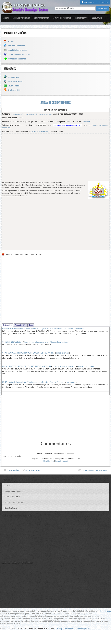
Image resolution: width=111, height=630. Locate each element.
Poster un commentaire (40, 132)
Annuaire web (97, 18)
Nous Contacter (81, 18)
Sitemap (59, 629)
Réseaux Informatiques (59, 342)
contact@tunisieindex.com (94, 470)
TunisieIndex (13, 470)
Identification (48, 461)
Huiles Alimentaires (76, 328)
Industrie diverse (62, 353)
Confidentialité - (70, 629)
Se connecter (88, 2)
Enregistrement (61, 461)
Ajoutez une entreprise (62, 18)
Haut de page (105, 611)
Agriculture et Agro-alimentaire (53, 328)
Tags (31, 325)
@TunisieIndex (32, 470)
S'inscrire (103, 2)
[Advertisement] (55, 160)
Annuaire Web (20, 325)
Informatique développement (36, 342)
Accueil (6, 18)
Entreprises (7, 325)
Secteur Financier (57, 382)
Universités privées (44, 114)
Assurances (71, 382)
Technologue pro (83, 629)
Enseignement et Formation (22, 114)
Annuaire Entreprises (21, 18)
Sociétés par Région (41, 18)
